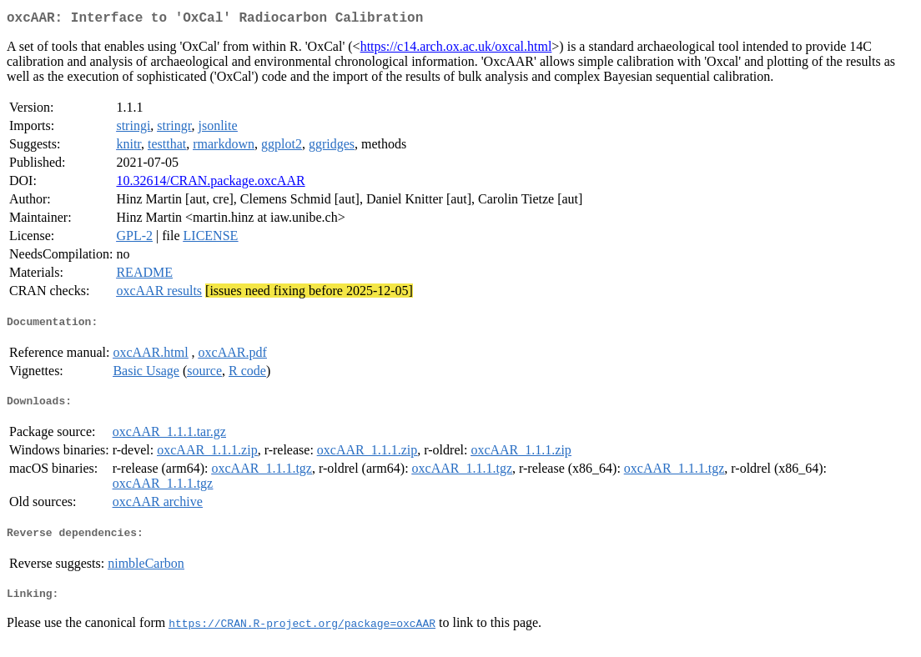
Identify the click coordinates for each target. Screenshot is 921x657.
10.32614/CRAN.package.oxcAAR (210, 184)
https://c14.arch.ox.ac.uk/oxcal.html (456, 50)
